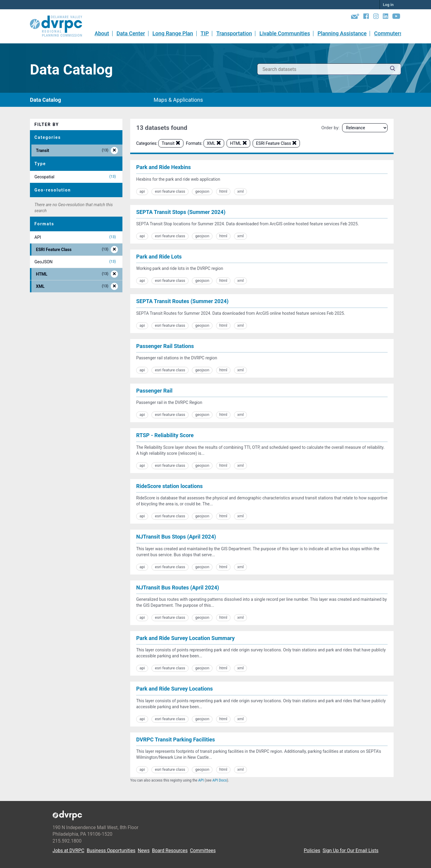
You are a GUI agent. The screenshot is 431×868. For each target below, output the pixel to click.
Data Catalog (45, 100)
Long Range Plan (172, 33)
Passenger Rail (154, 390)
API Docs (220, 780)
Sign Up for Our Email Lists (351, 850)
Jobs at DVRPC (68, 850)
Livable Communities (284, 33)
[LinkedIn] (385, 17)
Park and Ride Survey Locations (174, 688)
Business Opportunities (111, 850)
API (201, 780)
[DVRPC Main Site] (60, 26)
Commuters (388, 33)
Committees (203, 850)
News (144, 850)
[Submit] (392, 69)
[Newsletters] (355, 17)
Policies (312, 850)
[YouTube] (396, 17)
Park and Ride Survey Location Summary (185, 638)
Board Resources (170, 850)
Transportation (234, 33)
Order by (329, 127)
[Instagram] (376, 17)
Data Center (130, 33)
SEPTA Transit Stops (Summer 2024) (180, 212)
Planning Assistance (342, 33)
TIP (205, 33)
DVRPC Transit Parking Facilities (175, 739)
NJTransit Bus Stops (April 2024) (176, 536)
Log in (388, 4)
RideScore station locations (169, 486)
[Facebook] (366, 17)
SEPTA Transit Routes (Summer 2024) (182, 301)
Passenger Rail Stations (165, 346)
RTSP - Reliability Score (165, 435)
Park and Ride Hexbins (163, 167)
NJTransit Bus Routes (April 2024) (177, 587)
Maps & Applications (178, 100)
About (102, 33)
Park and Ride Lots (159, 256)
